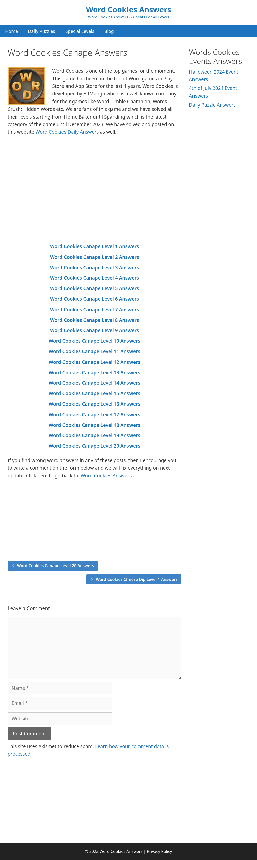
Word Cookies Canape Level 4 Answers (94, 278)
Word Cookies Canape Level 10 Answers (94, 341)
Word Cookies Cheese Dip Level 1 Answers (137, 579)
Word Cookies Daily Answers (67, 132)
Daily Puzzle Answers (212, 105)
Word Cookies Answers (128, 9)
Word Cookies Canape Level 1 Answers (94, 246)
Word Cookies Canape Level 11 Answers (94, 351)
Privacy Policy (159, 851)
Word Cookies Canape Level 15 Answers (94, 393)
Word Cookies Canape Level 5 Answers (94, 288)
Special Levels (79, 31)
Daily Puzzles (41, 31)
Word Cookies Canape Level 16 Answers (94, 404)
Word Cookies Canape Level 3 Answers (94, 267)
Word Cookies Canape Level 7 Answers (94, 309)
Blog (109, 31)
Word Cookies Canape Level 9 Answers (94, 330)
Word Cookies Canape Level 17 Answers (94, 414)
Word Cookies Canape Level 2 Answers (94, 257)
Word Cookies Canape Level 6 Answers (94, 299)
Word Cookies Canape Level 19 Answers (94, 435)
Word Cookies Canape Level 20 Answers (94, 446)
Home (11, 31)
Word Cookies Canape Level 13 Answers (94, 372)
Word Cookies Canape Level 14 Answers (94, 383)
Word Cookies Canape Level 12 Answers (94, 362)
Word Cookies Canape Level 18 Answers (94, 425)
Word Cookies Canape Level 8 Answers (94, 320)
